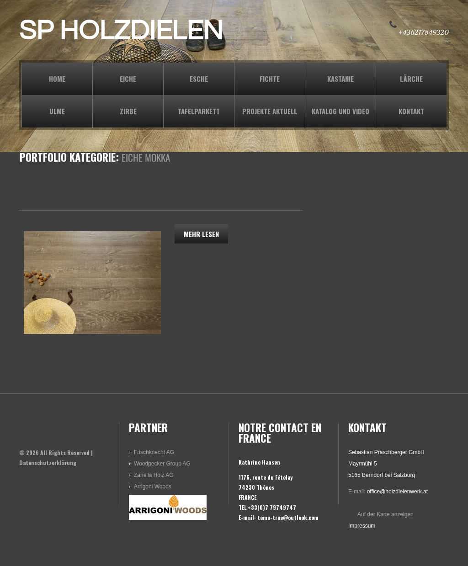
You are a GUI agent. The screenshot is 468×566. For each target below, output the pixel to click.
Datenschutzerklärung (47, 462)
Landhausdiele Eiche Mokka (82, 197)
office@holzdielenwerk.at (397, 491)
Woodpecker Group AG (162, 463)
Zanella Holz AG (154, 475)
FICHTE (270, 79)
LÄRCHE (411, 79)
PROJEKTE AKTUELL (269, 111)
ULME (57, 111)
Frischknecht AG (154, 452)
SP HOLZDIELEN (121, 31)
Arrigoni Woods (152, 486)
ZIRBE (128, 111)
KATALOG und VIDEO (340, 111)
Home (57, 79)
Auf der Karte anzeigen (385, 514)
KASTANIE (340, 79)
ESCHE (199, 79)
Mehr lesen (201, 234)
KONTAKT (411, 111)
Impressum (361, 526)
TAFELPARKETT (199, 111)
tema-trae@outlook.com (288, 517)
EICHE (128, 79)
